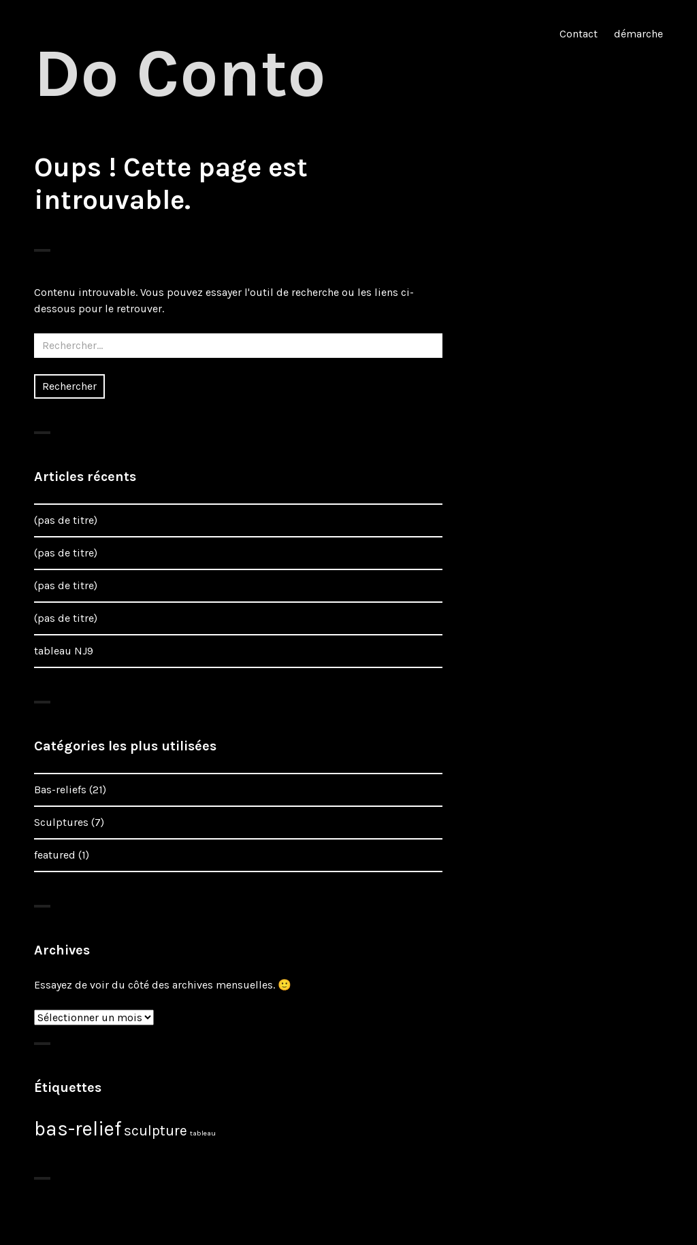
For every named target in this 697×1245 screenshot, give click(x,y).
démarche (638, 33)
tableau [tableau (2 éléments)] (203, 1133)
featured (55, 854)
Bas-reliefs (60, 789)
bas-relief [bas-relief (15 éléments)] (77, 1128)
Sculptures (61, 822)
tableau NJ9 (63, 650)
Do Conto (180, 73)
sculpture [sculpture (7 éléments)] (155, 1130)
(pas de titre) (65, 520)
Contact (579, 33)
